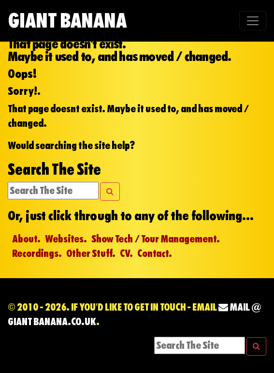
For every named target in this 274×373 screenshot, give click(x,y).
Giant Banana (67, 20)
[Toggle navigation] (252, 20)
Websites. (66, 239)
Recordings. (37, 253)
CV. (126, 253)
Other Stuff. (90, 253)
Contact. (154, 253)
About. (26, 239)
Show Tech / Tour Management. (155, 239)
